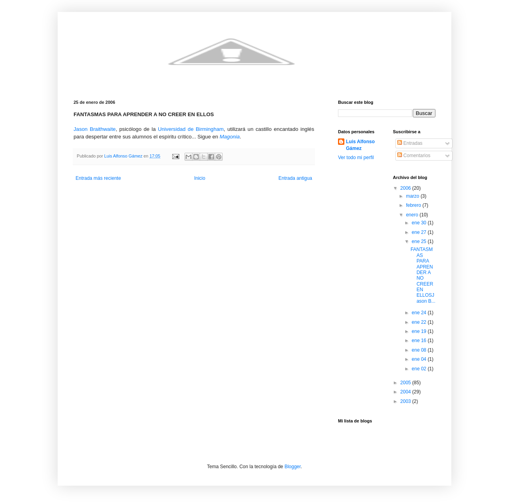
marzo (413, 196)
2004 (406, 392)
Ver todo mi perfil (356, 157)
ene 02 (419, 369)
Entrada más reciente (98, 178)
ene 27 (419, 232)
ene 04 (419, 359)
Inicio (199, 178)
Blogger (292, 466)
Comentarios (413, 155)
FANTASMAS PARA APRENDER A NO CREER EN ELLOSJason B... (422, 275)
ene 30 (419, 223)
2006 (406, 188)
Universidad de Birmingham (191, 129)
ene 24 (419, 312)
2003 (406, 401)
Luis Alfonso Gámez (360, 145)
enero (413, 215)
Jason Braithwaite (95, 129)
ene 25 (419, 241)
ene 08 (419, 350)
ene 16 (419, 340)
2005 (406, 382)
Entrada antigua (295, 178)
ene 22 (419, 322)
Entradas (409, 143)
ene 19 (419, 331)
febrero (414, 205)
